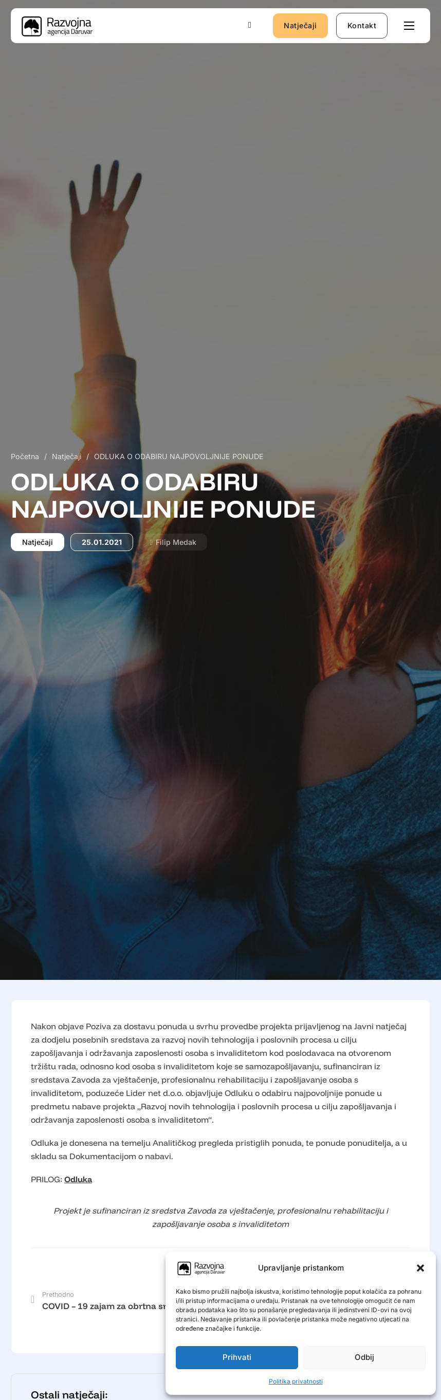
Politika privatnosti (296, 1381)
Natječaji (300, 25)
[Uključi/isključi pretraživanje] (249, 25)
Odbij (364, 1357)
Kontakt (362, 25)
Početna (25, 456)
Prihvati (237, 1357)
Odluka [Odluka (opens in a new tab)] (78, 1179)
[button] (420, 1268)
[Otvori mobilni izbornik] (409, 26)
